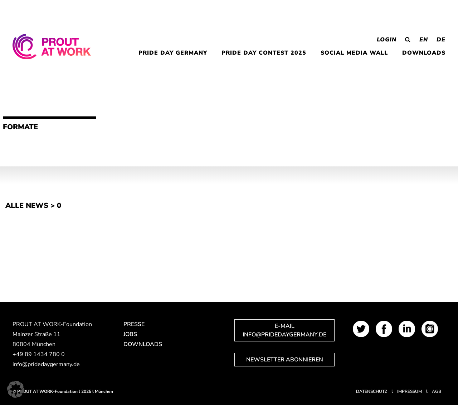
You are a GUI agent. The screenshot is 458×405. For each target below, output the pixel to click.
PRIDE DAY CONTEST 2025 (263, 53)
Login (386, 40)
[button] (15, 389)
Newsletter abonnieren (284, 360)
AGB (436, 391)
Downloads (423, 53)
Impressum (409, 391)
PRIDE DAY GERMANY (172, 53)
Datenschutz (371, 391)
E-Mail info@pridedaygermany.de (284, 330)
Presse (134, 324)
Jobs (130, 334)
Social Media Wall (354, 53)
